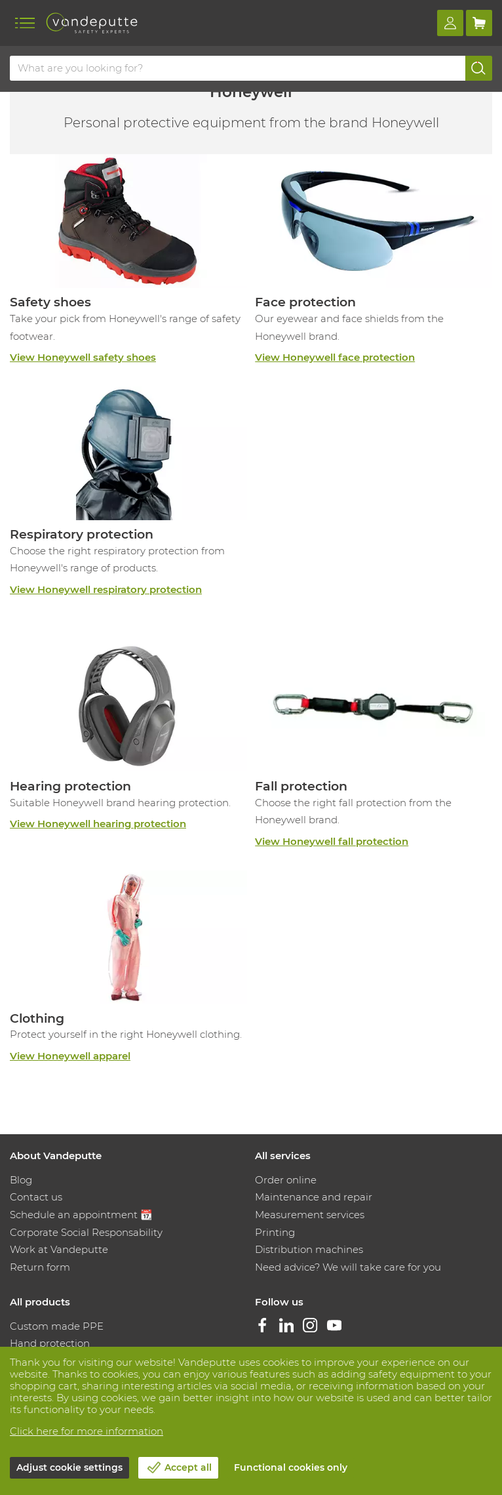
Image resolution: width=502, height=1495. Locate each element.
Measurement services (309, 1214)
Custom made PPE (57, 1326)
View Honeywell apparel (70, 1056)
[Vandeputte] (92, 22)
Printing (275, 1232)
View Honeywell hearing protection (98, 823)
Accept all (188, 1467)
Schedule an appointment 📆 (81, 1214)
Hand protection (50, 1343)
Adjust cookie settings (69, 1467)
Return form (40, 1267)
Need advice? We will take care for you (348, 1267)
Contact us (36, 1197)
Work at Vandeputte (59, 1249)
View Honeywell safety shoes (83, 357)
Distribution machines (309, 1249)
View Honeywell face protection (335, 357)
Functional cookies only (290, 1467)
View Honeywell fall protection (331, 841)
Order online (286, 1180)
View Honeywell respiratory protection (106, 589)
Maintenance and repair (313, 1197)
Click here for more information (86, 1431)
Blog (21, 1180)
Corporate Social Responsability (86, 1232)
